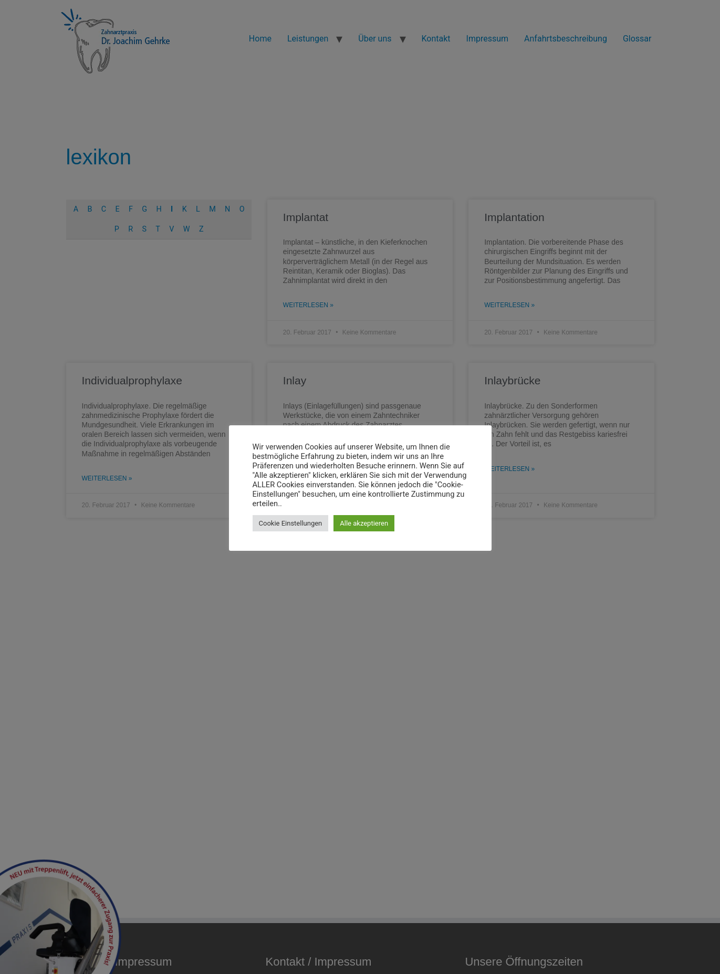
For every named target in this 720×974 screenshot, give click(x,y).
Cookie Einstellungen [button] (290, 523)
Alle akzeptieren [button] (364, 523)
